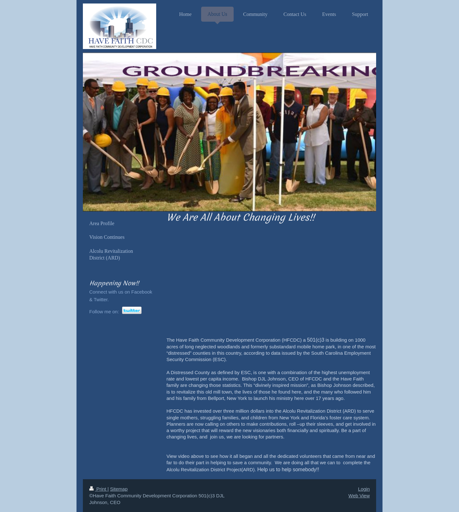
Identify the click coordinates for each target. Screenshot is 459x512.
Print (98, 489)
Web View (359, 495)
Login (364, 489)
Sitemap (118, 489)
